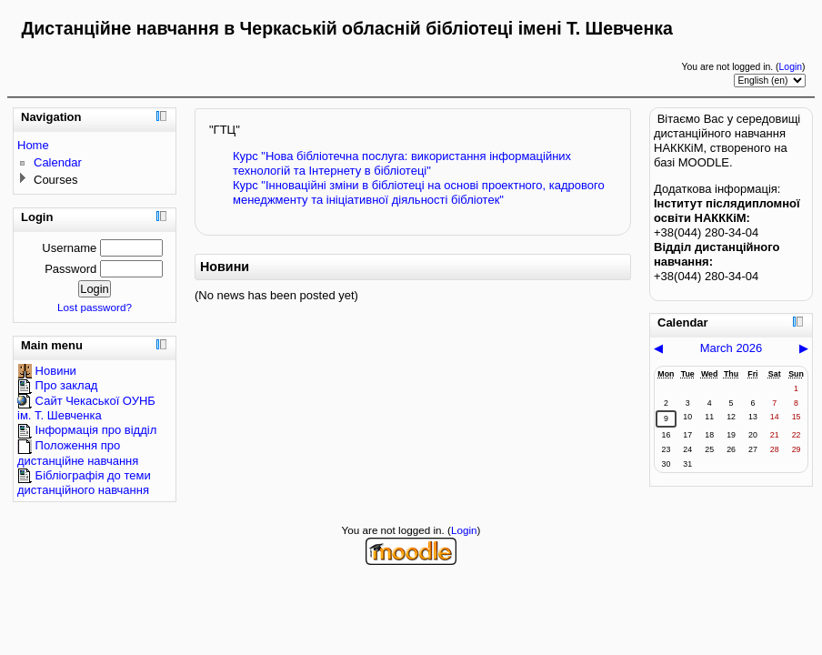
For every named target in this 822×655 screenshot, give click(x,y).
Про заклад (57, 385)
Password (70, 269)
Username (69, 248)
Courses (55, 179)
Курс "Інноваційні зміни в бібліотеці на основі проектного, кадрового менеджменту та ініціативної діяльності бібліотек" (419, 192)
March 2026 (731, 348)
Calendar (58, 162)
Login (790, 67)
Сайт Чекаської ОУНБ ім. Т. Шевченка (86, 408)
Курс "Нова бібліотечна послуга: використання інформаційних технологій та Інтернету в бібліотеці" (402, 163)
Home (33, 145)
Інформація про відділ (86, 430)
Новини (46, 371)
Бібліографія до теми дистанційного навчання (84, 483)
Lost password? (94, 307)
